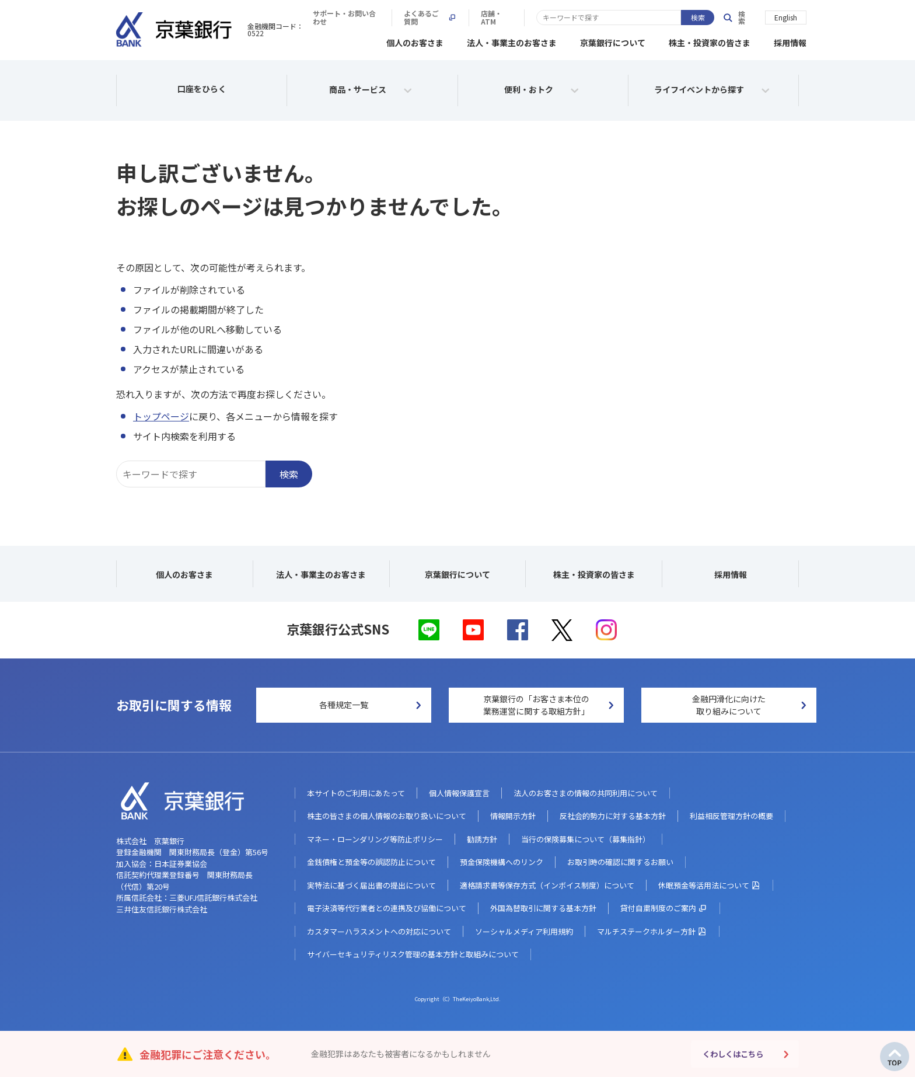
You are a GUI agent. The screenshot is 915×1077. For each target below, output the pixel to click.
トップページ (161, 414)
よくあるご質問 (605, 17)
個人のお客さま (414, 41)
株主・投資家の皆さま (709, 41)
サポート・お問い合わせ (512, 17)
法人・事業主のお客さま (512, 41)
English (785, 17)
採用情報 (790, 41)
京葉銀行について (612, 41)
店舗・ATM (678, 17)
